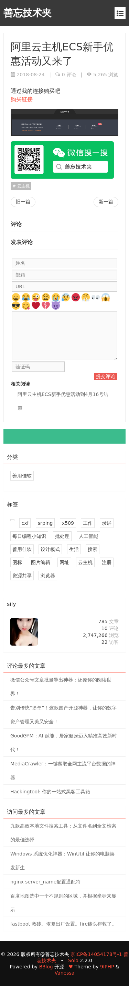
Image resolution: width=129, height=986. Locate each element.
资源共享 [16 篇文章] (22, 575)
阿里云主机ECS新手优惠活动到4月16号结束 (63, 401)
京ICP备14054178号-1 (96, 954)
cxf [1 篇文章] (25, 523)
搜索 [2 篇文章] (92, 549)
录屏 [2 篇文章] (106, 523)
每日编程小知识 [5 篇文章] (29, 536)
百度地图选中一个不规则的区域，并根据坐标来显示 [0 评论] (63, 902)
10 (110, 628)
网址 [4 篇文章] (64, 562)
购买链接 (22, 99)
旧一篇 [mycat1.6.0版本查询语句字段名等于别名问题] (23, 201)
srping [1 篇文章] (45, 523)
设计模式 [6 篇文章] (50, 549)
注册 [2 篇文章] (106, 562)
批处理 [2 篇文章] (62, 536)
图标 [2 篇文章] (17, 562)
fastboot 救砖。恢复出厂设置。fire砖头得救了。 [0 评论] (63, 924)
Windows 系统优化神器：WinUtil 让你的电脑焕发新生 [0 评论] (62, 860)
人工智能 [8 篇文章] (88, 536)
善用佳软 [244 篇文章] (22, 549)
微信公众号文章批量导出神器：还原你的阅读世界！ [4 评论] (60, 686)
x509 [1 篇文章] (68, 523)
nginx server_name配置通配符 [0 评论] (45, 881)
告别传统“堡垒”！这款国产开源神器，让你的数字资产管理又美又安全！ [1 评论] (63, 714)
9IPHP (107, 966)
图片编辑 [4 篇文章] (40, 562)
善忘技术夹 (27, 13)
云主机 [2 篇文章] (85, 562)
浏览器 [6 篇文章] (48, 575)
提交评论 (105, 376)
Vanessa (65, 973)
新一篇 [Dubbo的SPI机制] (106, 201)
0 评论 (69, 74)
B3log (46, 966)
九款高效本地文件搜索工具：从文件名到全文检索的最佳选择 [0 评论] (63, 832)
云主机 (23, 186)
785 (108, 621)
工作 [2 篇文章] (88, 523)
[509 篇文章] (12, 520)
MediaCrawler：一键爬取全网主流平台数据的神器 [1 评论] (63, 770)
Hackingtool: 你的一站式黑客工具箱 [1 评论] (50, 791)
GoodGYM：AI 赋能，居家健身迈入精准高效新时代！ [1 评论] (63, 742)
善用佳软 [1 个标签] (22, 475)
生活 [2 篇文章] (74, 549)
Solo (73, 960)
